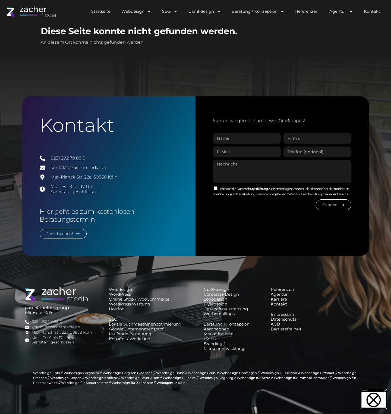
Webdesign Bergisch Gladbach (128, 373)
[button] (374, 399)
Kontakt (372, 11)
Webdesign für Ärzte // (255, 378)
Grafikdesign (204, 11)
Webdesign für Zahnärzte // (134, 383)
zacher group (54, 308)
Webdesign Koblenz (101, 378)
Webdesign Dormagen (238, 373)
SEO (170, 11)
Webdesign (136, 11)
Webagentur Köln (170, 383)
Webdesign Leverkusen (140, 378)
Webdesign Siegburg (215, 378)
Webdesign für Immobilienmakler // (303, 378)
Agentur (341, 11)
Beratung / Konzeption (258, 11)
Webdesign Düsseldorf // (280, 373)
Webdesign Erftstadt (318, 373)
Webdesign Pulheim (179, 378)
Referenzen (307, 11)
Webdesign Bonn (170, 373)
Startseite (101, 11)
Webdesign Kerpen (65, 378)
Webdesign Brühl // (203, 373)
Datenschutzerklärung (252, 189)
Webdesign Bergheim (81, 373)
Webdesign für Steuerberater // (86, 383)
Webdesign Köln (46, 373)
